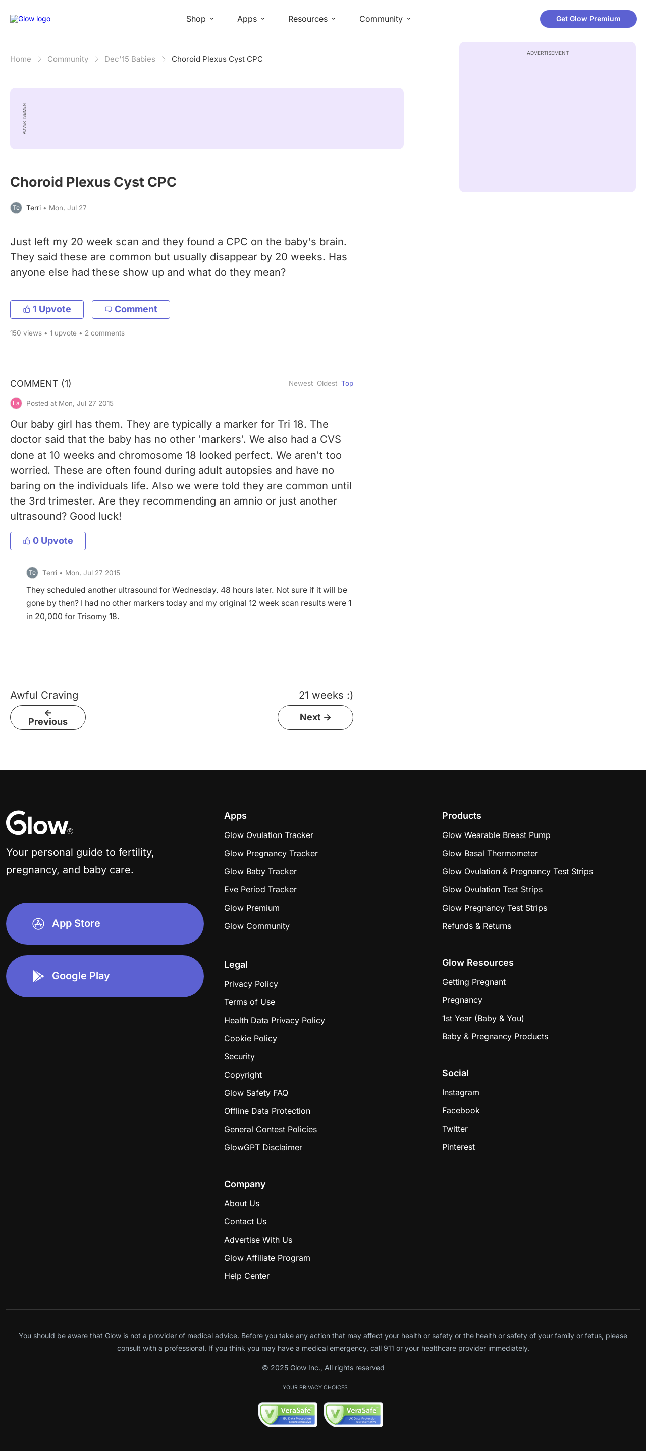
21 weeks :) (326, 695)
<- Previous (48, 717)
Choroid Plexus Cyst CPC (217, 59)
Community (67, 59)
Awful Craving (44, 695)
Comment (130, 309)
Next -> (316, 717)
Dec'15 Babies (129, 59)
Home (20, 59)
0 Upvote (48, 540)
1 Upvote (47, 309)
